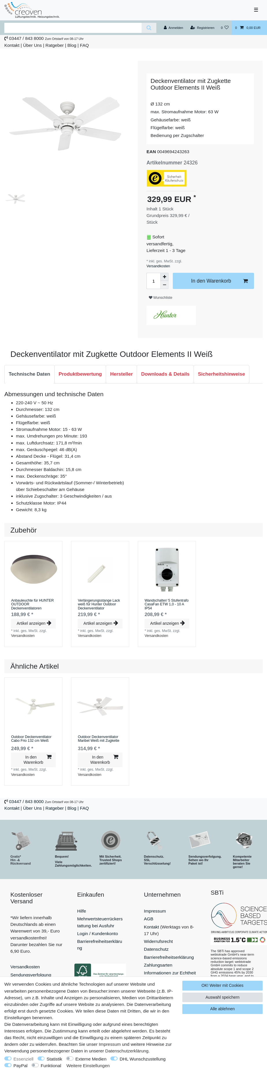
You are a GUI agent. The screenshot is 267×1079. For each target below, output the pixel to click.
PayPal (21, 1065)
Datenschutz (156, 949)
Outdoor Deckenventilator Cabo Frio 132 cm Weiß (31, 739)
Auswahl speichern (222, 997)
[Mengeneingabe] (153, 281)
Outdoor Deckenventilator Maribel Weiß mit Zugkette (98, 739)
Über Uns (32, 45)
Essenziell (24, 1058)
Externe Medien (91, 1058)
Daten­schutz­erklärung (127, 1050)
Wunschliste (160, 298)
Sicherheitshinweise (221, 374)
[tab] (29, 374)
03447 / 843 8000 (26, 38)
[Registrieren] (202, 28)
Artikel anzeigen (34, 623)
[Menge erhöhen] (164, 277)
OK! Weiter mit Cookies (222, 985)
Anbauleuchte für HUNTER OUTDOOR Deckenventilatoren (32, 604)
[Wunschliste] (225, 28)
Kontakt (11, 45)
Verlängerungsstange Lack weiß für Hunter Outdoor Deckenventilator (99, 604)
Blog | (73, 45)
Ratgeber (54, 45)
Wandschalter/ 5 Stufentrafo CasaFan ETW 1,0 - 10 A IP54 (166, 604)
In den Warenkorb (219, 281)
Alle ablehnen (222, 1008)
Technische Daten (29, 374)
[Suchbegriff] (73, 28)
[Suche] (149, 28)
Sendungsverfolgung (30, 974)
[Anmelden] (173, 28)
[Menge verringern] (164, 285)
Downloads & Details (165, 374)
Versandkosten (158, 266)
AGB (148, 918)
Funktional (51, 1065)
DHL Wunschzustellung (143, 1058)
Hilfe (81, 911)
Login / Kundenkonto (97, 933)
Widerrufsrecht (158, 941)
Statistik (54, 1058)
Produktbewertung (80, 374)
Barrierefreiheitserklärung (169, 957)
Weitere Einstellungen (88, 1065)
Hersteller (121, 374)
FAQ (84, 45)
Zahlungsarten (158, 965)
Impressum (155, 911)
